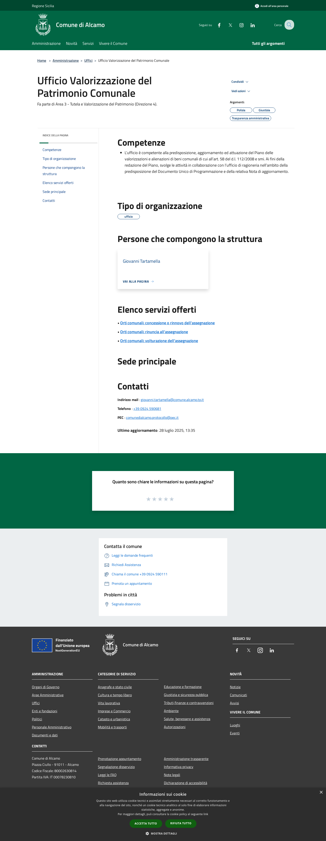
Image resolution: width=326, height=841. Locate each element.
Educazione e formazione (183, 686)
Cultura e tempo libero (115, 695)
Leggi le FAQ (107, 774)
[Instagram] (237, 25)
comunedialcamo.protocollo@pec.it (152, 417)
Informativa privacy (178, 766)
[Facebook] (215, 25)
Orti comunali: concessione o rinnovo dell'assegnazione (167, 323)
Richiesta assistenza (113, 782)
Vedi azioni (241, 91)
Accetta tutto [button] (146, 823)
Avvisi (234, 703)
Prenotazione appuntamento (119, 758)
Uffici (88, 60)
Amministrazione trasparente (186, 758)
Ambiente (171, 710)
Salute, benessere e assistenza (187, 718)
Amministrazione (66, 60)
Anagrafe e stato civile (115, 687)
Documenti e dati (45, 735)
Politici (37, 719)
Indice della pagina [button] (55, 135)
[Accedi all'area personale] (271, 6)
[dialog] (163, 814)
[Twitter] (226, 25)
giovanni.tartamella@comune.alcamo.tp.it (172, 399)
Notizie (235, 687)
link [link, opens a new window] (206, 814)
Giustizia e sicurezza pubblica (186, 694)
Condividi (240, 82)
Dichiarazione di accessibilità (185, 782)
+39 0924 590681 (147, 408)
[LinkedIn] (249, 25)
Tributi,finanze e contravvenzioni (189, 702)
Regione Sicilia (43, 5)
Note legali (172, 774)
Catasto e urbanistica (114, 719)
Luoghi (235, 725)
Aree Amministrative (48, 695)
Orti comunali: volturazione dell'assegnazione (159, 341)
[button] (163, 833)
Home (41, 60)
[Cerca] (288, 24)
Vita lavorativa (109, 703)
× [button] (321, 792)
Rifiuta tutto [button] (181, 823)
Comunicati (238, 695)
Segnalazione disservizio (116, 766)
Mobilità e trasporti (112, 727)
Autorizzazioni (175, 726)
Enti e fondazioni (44, 711)
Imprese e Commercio (114, 711)
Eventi (235, 733)
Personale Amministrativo (51, 727)
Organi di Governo (45, 687)
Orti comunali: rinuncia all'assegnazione (154, 332)
